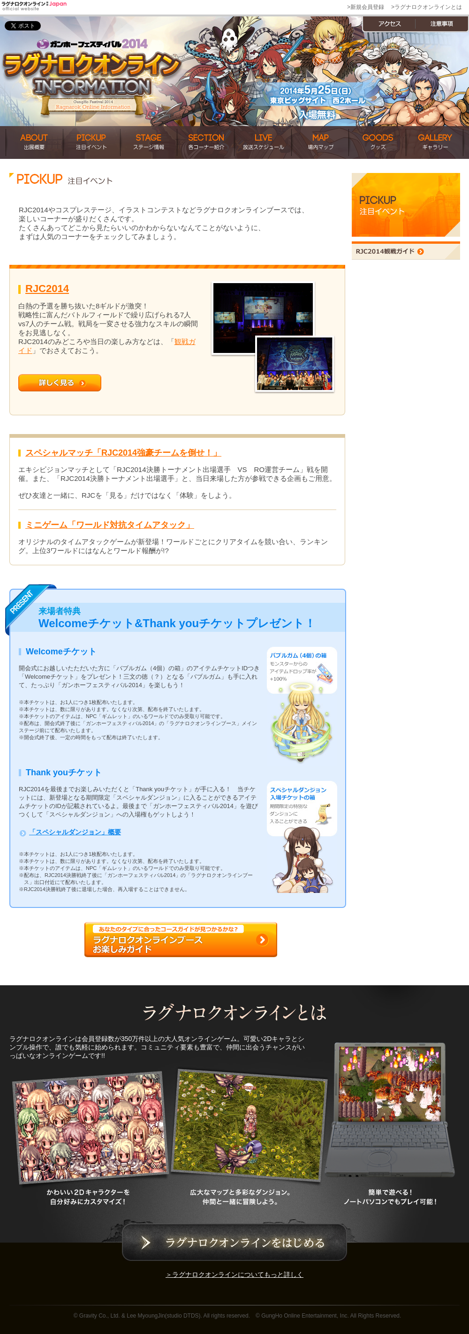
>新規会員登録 (365, 7)
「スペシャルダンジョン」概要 (75, 832)
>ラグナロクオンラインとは (426, 7)
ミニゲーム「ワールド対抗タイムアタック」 (109, 525)
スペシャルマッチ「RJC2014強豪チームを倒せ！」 (123, 452)
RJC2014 (47, 288)
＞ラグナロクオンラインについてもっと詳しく (234, 1274)
